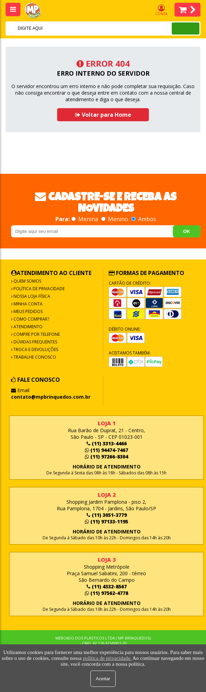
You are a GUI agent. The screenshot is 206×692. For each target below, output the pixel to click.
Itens (187, 10)
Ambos (143, 219)
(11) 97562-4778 (106, 593)
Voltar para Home (103, 115)
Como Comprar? (30, 319)
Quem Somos (26, 281)
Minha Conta (27, 304)
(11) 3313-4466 (107, 443)
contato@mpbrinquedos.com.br (50, 397)
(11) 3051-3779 (107, 515)
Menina (85, 219)
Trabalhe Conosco (34, 357)
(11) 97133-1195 (106, 521)
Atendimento (27, 327)
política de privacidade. (107, 658)
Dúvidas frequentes (34, 342)
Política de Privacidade (38, 289)
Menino (115, 219)
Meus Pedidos (27, 311)
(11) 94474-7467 (106, 450)
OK (186, 231)
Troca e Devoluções (35, 349)
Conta (161, 10)
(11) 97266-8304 (106, 456)
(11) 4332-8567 (107, 586)
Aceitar (103, 678)
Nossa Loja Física (31, 296)
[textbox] (79, 28)
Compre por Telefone (36, 334)
